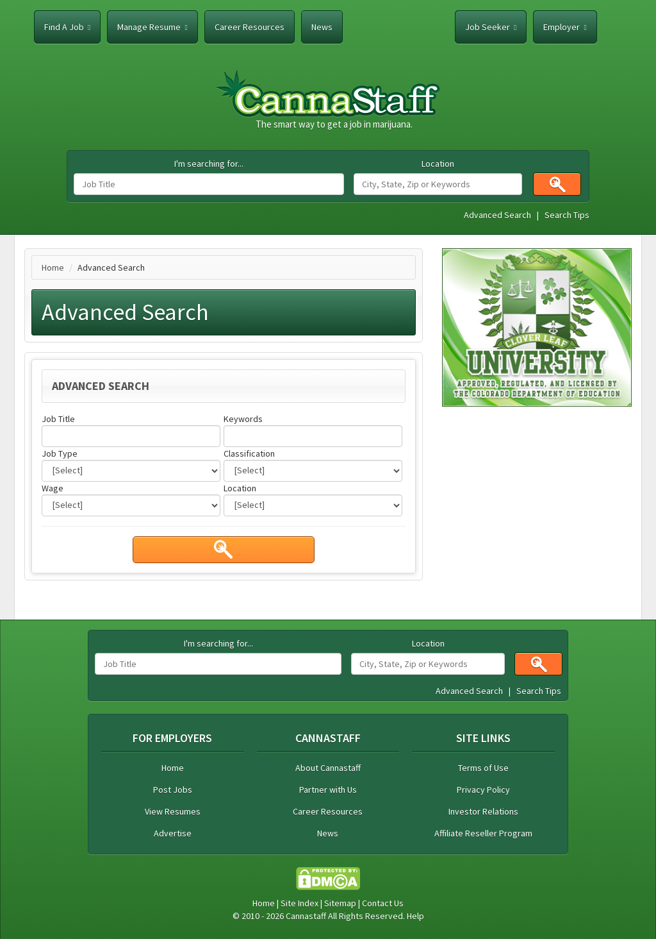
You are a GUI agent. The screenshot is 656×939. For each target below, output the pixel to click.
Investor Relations (483, 811)
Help (415, 916)
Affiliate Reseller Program (483, 833)
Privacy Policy (483, 789)
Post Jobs (172, 789)
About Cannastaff (328, 768)
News (321, 27)
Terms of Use (483, 768)
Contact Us (383, 903)
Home (53, 267)
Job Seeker (490, 27)
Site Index (299, 903)
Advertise (173, 833)
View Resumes (173, 811)
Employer (564, 27)
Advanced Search (497, 215)
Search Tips (567, 215)
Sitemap (340, 903)
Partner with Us (328, 789)
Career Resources (249, 27)
